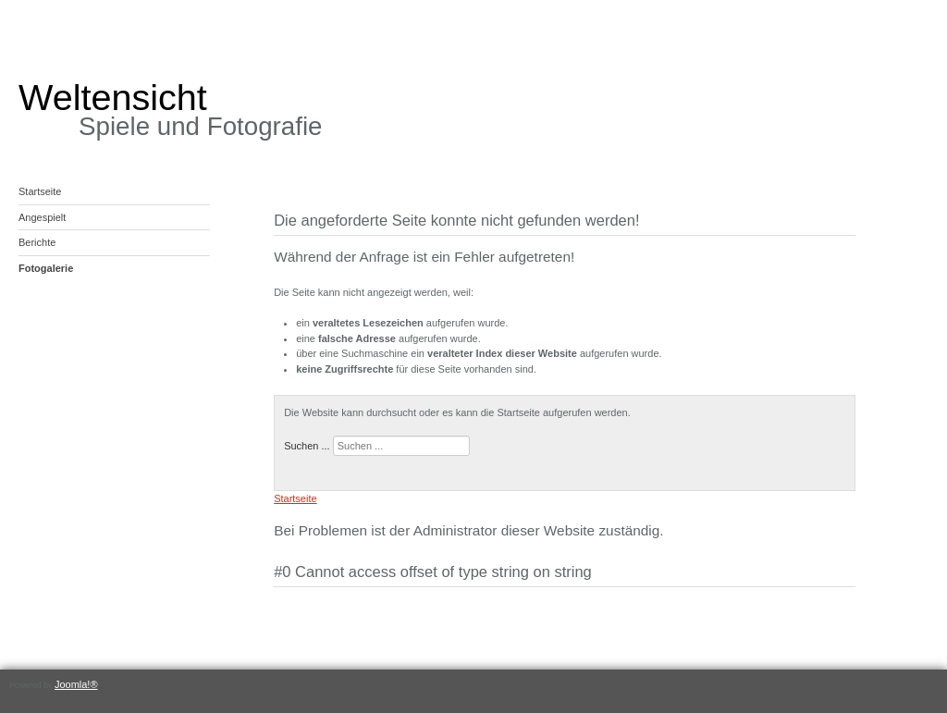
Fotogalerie (45, 268)
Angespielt (42, 217)
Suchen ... (307, 445)
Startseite (39, 191)
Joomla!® (76, 684)
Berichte (36, 242)
